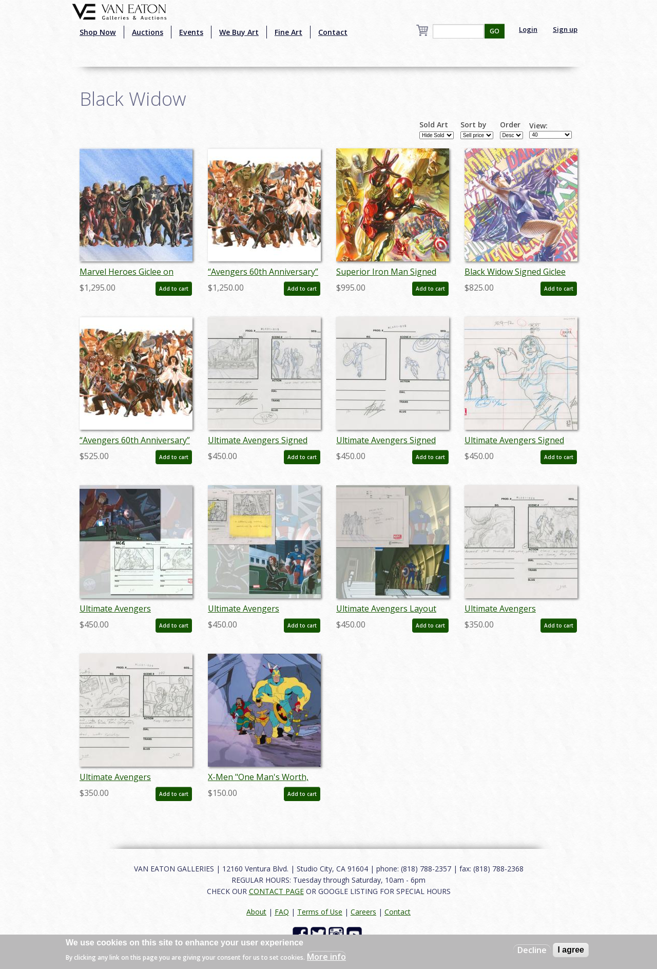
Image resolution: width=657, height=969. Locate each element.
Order (510, 124)
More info (326, 956)
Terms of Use (319, 912)
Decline (532, 950)
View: (538, 125)
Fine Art (288, 32)
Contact (332, 32)
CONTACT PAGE (276, 891)
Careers (363, 912)
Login (528, 29)
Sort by (473, 124)
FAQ (282, 912)
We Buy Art (239, 32)
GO (494, 31)
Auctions (147, 32)
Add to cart (173, 288)
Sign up (565, 29)
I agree (570, 949)
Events (191, 32)
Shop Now (98, 32)
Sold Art (433, 124)
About (256, 912)
